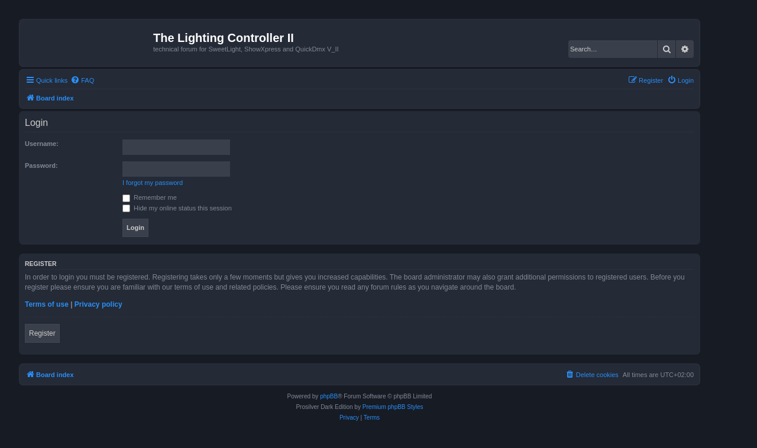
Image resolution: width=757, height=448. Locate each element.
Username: (42, 143)
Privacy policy (98, 304)
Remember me (149, 197)
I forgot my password (152, 182)
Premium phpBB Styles (393, 407)
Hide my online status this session (177, 208)
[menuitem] (82, 80)
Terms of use (47, 304)
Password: (41, 165)
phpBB (329, 396)
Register (42, 333)
